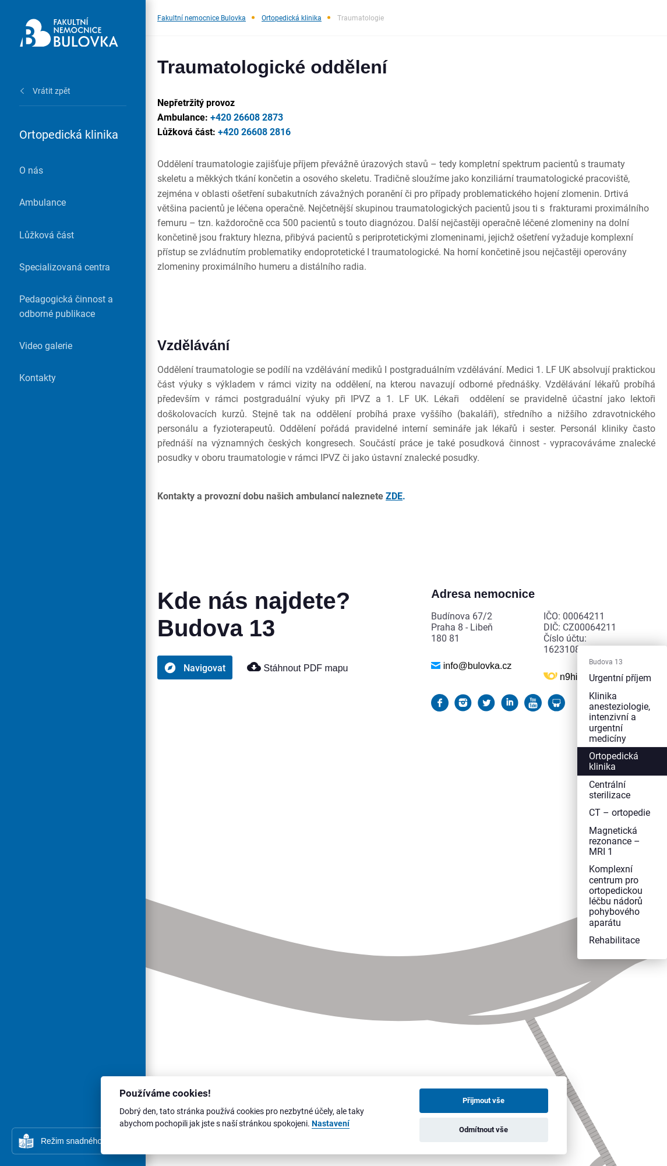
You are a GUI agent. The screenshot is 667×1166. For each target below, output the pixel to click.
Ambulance (42, 202)
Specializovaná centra (64, 266)
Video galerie (45, 345)
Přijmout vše (483, 1100)
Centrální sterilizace (609, 789)
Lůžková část (46, 234)
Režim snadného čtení (81, 1141)
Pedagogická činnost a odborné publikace (66, 306)
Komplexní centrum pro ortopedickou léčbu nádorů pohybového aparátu (616, 895)
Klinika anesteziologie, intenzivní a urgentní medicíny (619, 716)
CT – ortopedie (619, 812)
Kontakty (37, 377)
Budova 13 (606, 662)
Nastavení (331, 1124)
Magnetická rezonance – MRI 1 (614, 841)
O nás (31, 170)
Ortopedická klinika (292, 17)
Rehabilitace (614, 939)
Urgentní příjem (620, 678)
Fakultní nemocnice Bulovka (201, 17)
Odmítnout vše (483, 1129)
